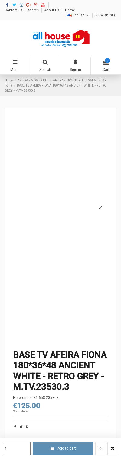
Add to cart (63, 448)
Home (70, 10)
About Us (52, 10)
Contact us (14, 10)
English (78, 15)
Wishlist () (105, 15)
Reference (22, 398)
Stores (34, 10)
